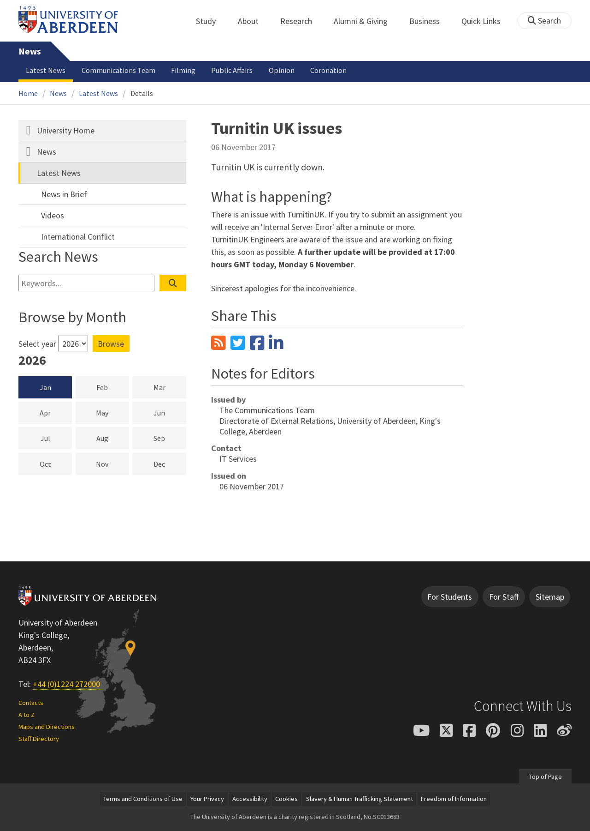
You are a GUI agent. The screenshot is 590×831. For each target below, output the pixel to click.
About (253, 21)
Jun (169, 412)
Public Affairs (232, 70)
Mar (169, 387)
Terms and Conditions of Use (143, 799)
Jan (45, 387)
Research (301, 21)
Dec (169, 463)
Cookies (286, 799)
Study (211, 21)
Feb (112, 387)
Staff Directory (38, 739)
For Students (449, 596)
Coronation (328, 70)
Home (28, 93)
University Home (65, 130)
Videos (52, 215)
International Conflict (78, 236)
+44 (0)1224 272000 (66, 684)
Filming (183, 70)
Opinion (282, 70)
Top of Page (545, 776)
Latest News (45, 70)
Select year (37, 343)
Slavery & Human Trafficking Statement (359, 799)
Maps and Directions (46, 727)
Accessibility (249, 799)
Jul (56, 438)
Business (429, 21)
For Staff (504, 596)
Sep (169, 438)
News (29, 51)
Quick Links (486, 21)
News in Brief (64, 194)
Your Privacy (207, 799)
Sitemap (550, 596)
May (112, 412)
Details (141, 93)
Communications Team (118, 70)
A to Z (26, 715)
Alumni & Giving (366, 21)
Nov (112, 463)
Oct (56, 463)
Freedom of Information (454, 799)
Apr (56, 412)
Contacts (30, 703)
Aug (112, 438)
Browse (111, 343)
